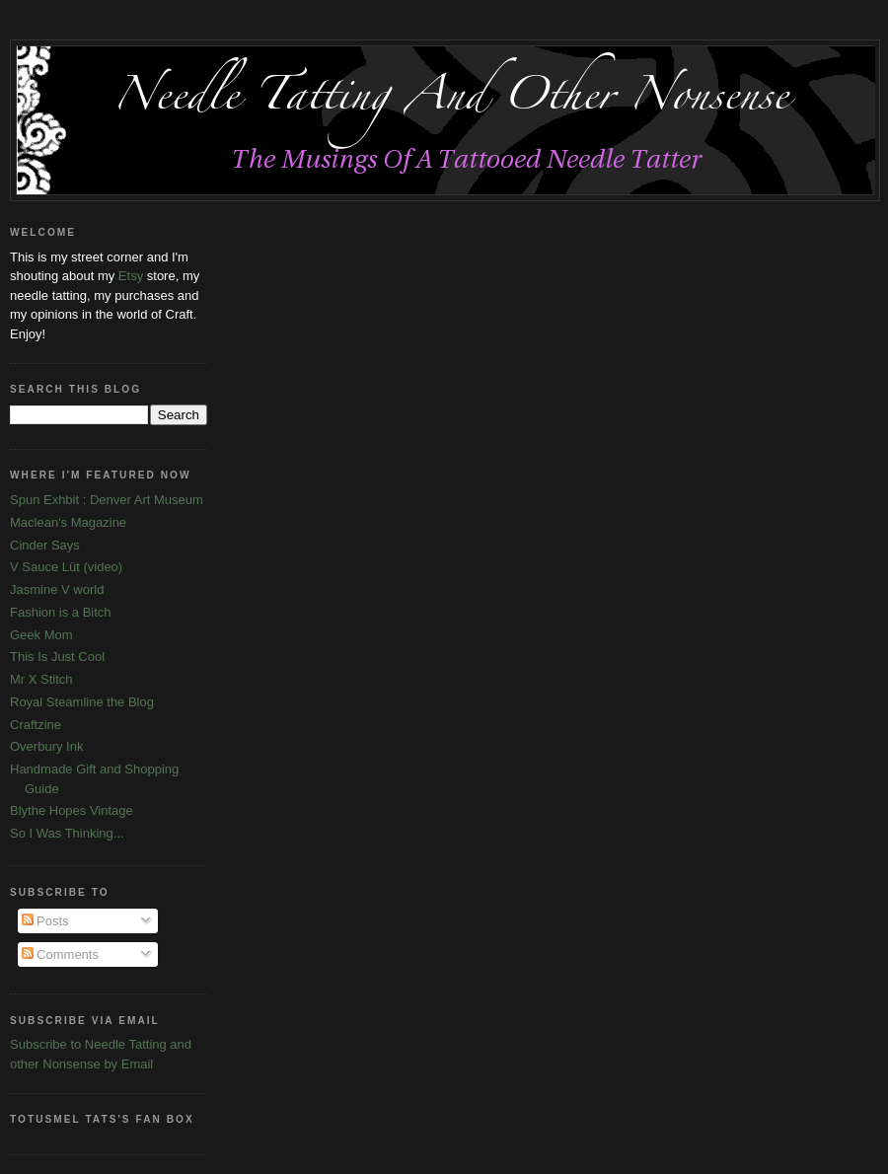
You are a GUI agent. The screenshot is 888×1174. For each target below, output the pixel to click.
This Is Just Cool (57, 656)
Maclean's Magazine (68, 522)
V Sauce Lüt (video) (66, 566)
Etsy (130, 275)
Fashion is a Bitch (60, 612)
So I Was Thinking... (67, 833)
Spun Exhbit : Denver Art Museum (106, 499)
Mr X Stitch (41, 679)
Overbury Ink (46, 746)
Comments (60, 954)
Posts (45, 921)
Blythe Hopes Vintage (71, 810)
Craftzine (35, 724)
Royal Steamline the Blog (82, 702)
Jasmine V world (57, 589)
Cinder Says (45, 545)
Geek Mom (41, 634)
